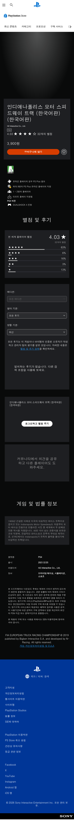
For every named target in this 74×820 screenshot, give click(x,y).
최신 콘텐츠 (10, 26)
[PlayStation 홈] (37, 5)
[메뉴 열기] (4, 5)
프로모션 (41, 26)
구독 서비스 (56, 26)
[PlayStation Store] (16, 15)
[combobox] (37, 299)
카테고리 (26, 26)
